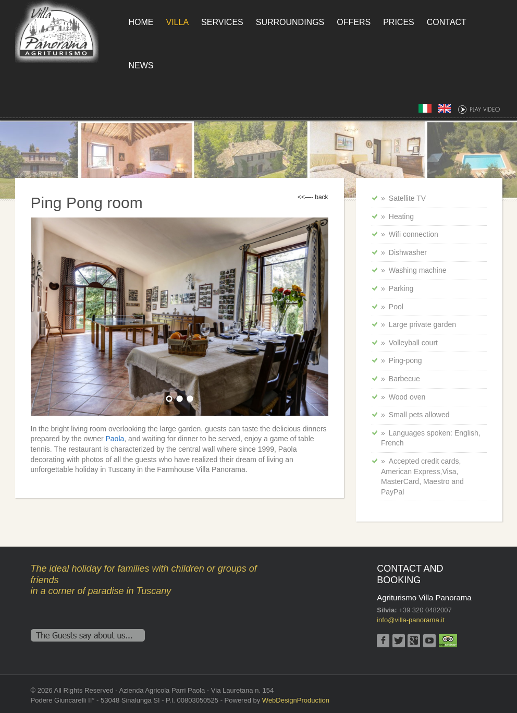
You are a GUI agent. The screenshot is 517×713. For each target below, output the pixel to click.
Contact (446, 22)
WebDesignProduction (295, 700)
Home (141, 22)
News (141, 65)
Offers (354, 22)
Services (222, 22)
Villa (177, 22)
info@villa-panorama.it (411, 620)
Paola (114, 438)
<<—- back (313, 197)
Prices (398, 22)
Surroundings (290, 22)
